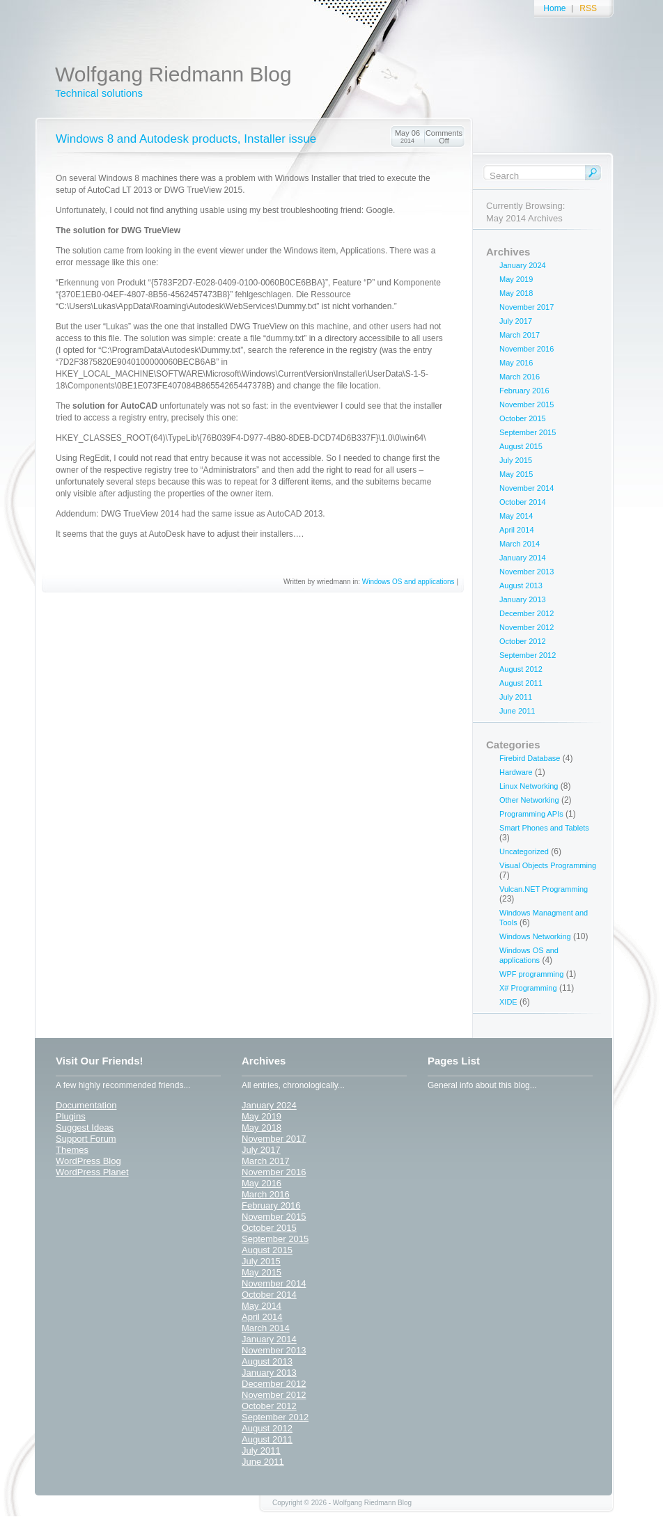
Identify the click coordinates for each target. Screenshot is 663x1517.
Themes (72, 1150)
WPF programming (531, 974)
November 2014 (526, 488)
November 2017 (526, 307)
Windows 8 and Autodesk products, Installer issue (186, 139)
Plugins (71, 1116)
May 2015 (516, 474)
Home (554, 8)
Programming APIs (531, 814)
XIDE (508, 1002)
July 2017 (515, 321)
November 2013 (526, 571)
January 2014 (522, 557)
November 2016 (526, 349)
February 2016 (524, 390)
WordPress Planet (92, 1172)
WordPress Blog (88, 1161)
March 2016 (519, 376)
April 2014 (516, 530)
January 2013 (522, 599)
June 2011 (517, 711)
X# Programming (528, 988)
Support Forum (86, 1138)
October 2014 (522, 502)
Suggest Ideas (85, 1127)
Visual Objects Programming (547, 865)
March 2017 (519, 335)
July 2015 (515, 460)
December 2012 (526, 613)
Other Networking (529, 800)
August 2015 (521, 446)
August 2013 (521, 585)
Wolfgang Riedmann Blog (173, 74)
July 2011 (515, 697)
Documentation (86, 1105)
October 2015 (522, 418)
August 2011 (521, 683)
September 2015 (527, 432)
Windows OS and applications (408, 581)
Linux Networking (528, 786)
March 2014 (519, 544)
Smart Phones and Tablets (544, 828)
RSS (588, 8)
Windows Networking (535, 936)
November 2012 (526, 627)
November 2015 (526, 404)
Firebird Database (529, 758)
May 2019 (516, 279)
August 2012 (521, 669)
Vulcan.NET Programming (543, 889)
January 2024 (522, 265)
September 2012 (527, 655)
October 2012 (522, 641)
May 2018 (516, 293)
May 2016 (516, 363)
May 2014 (516, 516)
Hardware (516, 772)
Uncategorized (524, 851)
